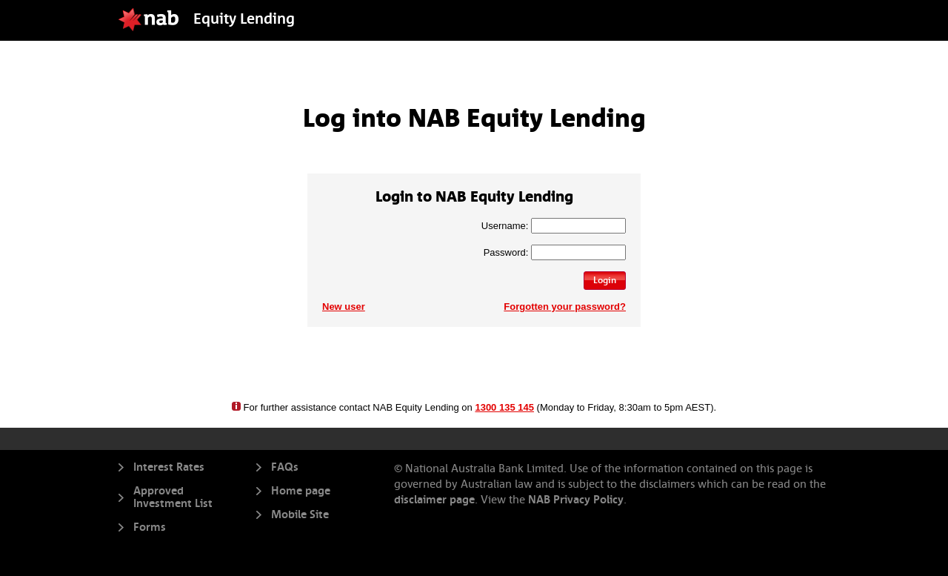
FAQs (284, 467)
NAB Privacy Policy (574, 500)
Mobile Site (300, 515)
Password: (506, 252)
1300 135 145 (504, 407)
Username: (505, 225)
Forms (149, 527)
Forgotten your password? (565, 306)
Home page (300, 491)
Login (604, 280)
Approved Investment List (173, 497)
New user (343, 306)
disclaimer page (434, 500)
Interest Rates (168, 467)
